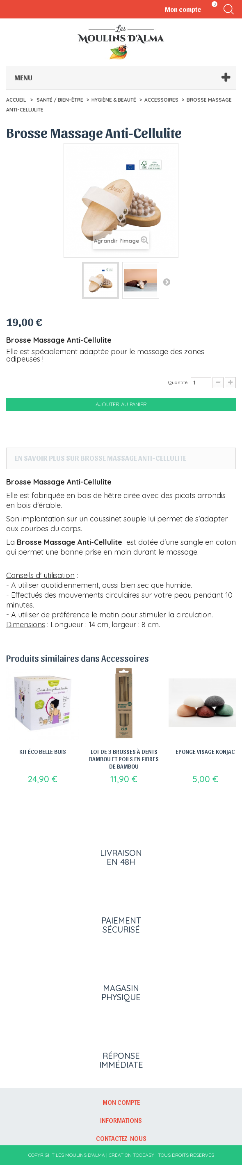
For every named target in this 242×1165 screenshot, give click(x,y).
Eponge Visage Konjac (205, 751)
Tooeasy (143, 1155)
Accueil (16, 100)
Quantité (177, 382)
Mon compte (121, 1102)
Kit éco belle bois (42, 751)
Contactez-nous (121, 1138)
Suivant (166, 282)
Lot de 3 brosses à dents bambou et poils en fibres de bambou (124, 759)
